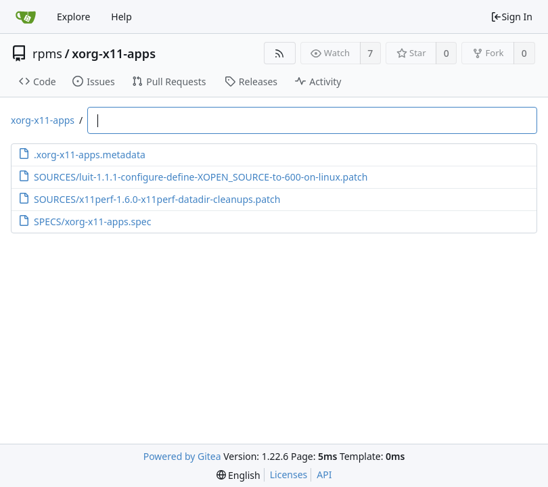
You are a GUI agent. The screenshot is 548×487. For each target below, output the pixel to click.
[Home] (26, 17)
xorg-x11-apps (114, 53)
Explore (73, 16)
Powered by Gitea (182, 456)
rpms (47, 53)
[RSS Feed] (280, 53)
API (324, 474)
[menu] (238, 475)
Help (121, 16)
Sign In (511, 16)
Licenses (289, 474)
